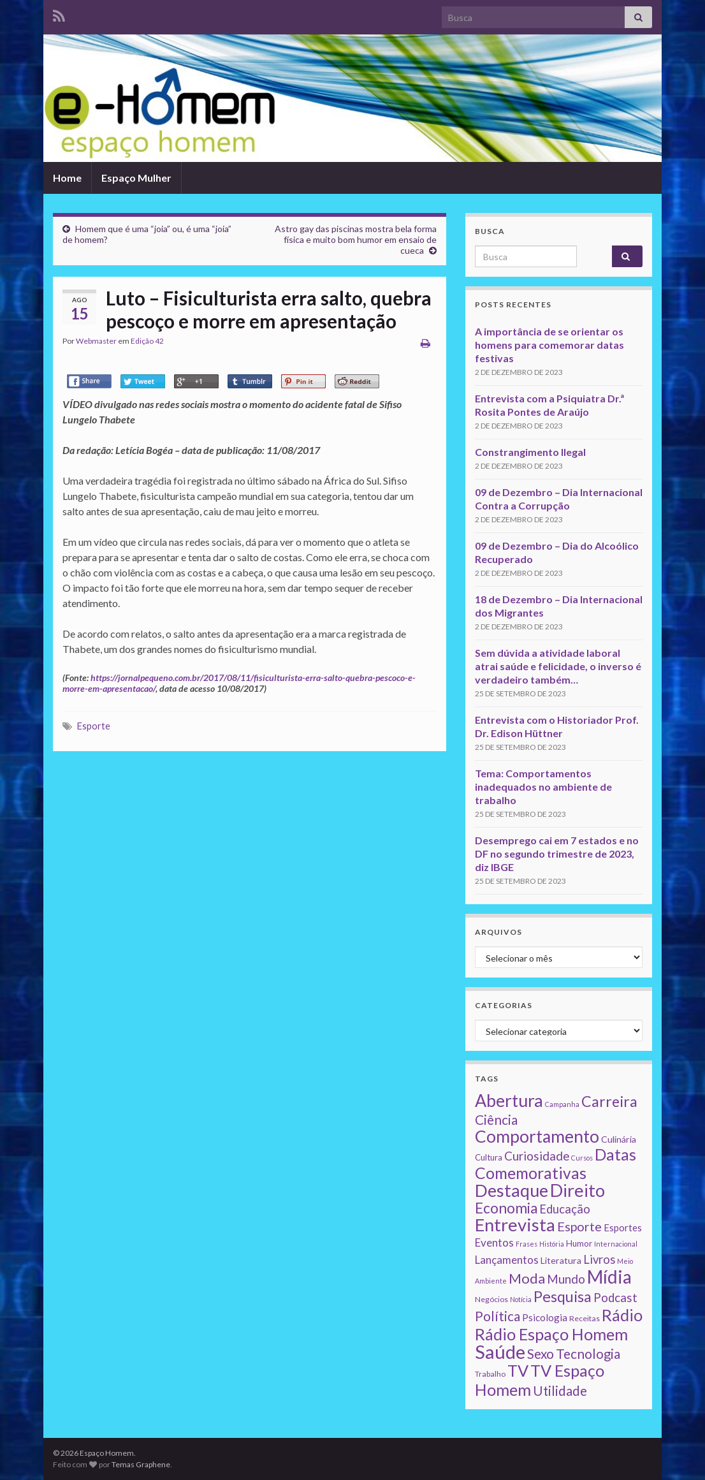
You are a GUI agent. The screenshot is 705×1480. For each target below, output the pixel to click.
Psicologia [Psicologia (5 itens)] (544, 1317)
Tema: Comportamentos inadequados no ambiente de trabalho (543, 786)
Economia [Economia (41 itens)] (506, 1208)
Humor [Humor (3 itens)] (579, 1243)
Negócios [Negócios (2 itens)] (491, 1299)
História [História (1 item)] (551, 1244)
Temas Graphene (141, 1464)
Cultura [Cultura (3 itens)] (488, 1157)
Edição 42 (147, 341)
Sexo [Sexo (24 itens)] (540, 1353)
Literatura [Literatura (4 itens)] (561, 1260)
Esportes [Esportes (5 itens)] (623, 1227)
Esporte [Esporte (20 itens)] (579, 1226)
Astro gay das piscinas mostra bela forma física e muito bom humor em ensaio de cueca (356, 239)
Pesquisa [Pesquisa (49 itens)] (563, 1296)
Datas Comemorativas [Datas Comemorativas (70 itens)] (555, 1163)
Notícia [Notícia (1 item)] (521, 1299)
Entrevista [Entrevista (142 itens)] (515, 1224)
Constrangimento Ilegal (530, 452)
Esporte (93, 726)
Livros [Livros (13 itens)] (599, 1259)
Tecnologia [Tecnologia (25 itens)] (588, 1353)
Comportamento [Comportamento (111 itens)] (537, 1136)
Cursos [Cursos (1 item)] (582, 1158)
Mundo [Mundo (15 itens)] (566, 1278)
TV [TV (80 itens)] (517, 1370)
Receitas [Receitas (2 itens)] (584, 1318)
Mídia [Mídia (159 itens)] (609, 1276)
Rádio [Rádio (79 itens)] (622, 1314)
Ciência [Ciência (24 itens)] (496, 1119)
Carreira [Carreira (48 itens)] (609, 1101)
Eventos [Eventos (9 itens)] (494, 1242)
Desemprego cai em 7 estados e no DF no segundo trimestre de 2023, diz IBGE (557, 853)
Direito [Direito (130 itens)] (577, 1190)
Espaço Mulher (136, 178)
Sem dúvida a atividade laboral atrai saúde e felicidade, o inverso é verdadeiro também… (558, 666)
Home (67, 178)
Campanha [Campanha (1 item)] (562, 1104)
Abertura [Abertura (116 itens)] (509, 1100)
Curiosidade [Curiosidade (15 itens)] (536, 1155)
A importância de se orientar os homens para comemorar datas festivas (549, 344)
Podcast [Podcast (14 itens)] (615, 1298)
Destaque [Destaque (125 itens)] (511, 1190)
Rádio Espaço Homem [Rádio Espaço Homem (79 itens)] (551, 1334)
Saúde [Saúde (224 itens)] (500, 1351)
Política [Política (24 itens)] (497, 1316)
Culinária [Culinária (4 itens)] (618, 1139)
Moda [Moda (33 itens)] (527, 1278)
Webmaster (96, 341)
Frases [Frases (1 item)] (526, 1244)
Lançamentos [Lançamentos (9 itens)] (507, 1259)
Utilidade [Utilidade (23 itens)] (560, 1390)
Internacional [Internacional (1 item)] (615, 1244)
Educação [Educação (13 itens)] (564, 1209)
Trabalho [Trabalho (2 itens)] (490, 1374)
